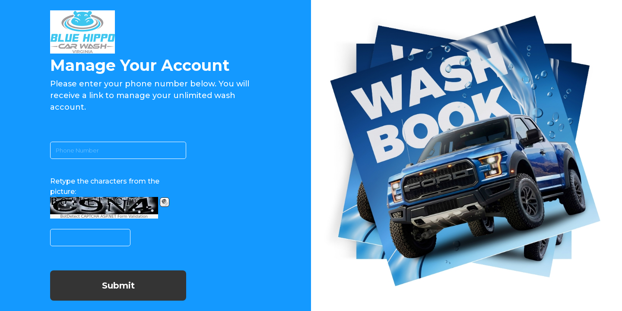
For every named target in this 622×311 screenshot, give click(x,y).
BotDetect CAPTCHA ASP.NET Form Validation (104, 216)
